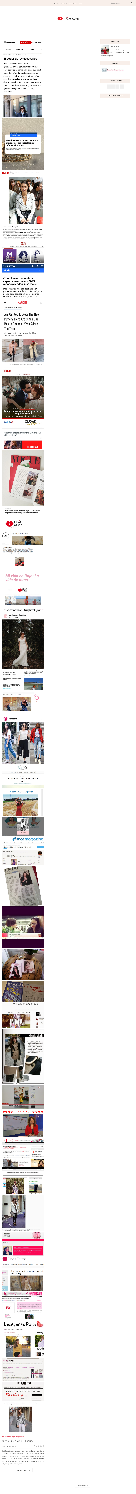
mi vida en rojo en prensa (13, 1437)
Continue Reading (23, 1470)
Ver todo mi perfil (106, 56)
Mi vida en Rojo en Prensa (18, 1441)
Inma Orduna (115, 46)
